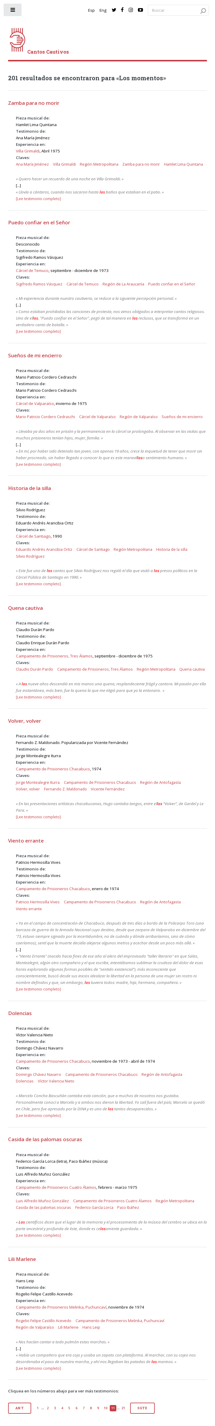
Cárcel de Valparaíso (35, 403)
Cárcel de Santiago (33, 536)
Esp (91, 10)
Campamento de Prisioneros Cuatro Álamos (56, 1187)
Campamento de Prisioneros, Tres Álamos (54, 656)
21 (123, 1408)
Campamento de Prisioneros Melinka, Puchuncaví (61, 1307)
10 (105, 1408)
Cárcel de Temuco (32, 270)
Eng (103, 10)
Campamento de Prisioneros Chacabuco (53, 769)
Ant (19, 1408)
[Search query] (178, 10)
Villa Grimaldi (28, 151)
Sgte (142, 1408)
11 (113, 1408)
